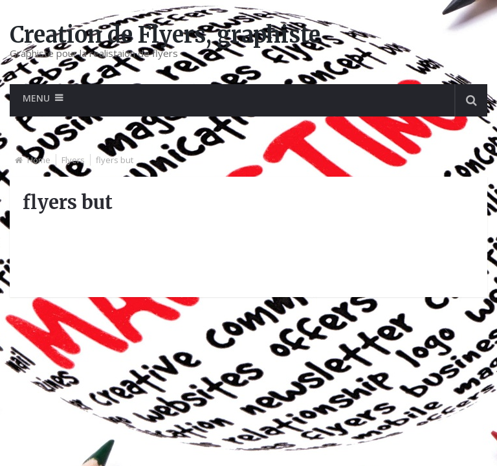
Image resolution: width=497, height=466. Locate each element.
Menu (36, 98)
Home (38, 160)
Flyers (73, 160)
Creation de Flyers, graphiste (165, 35)
